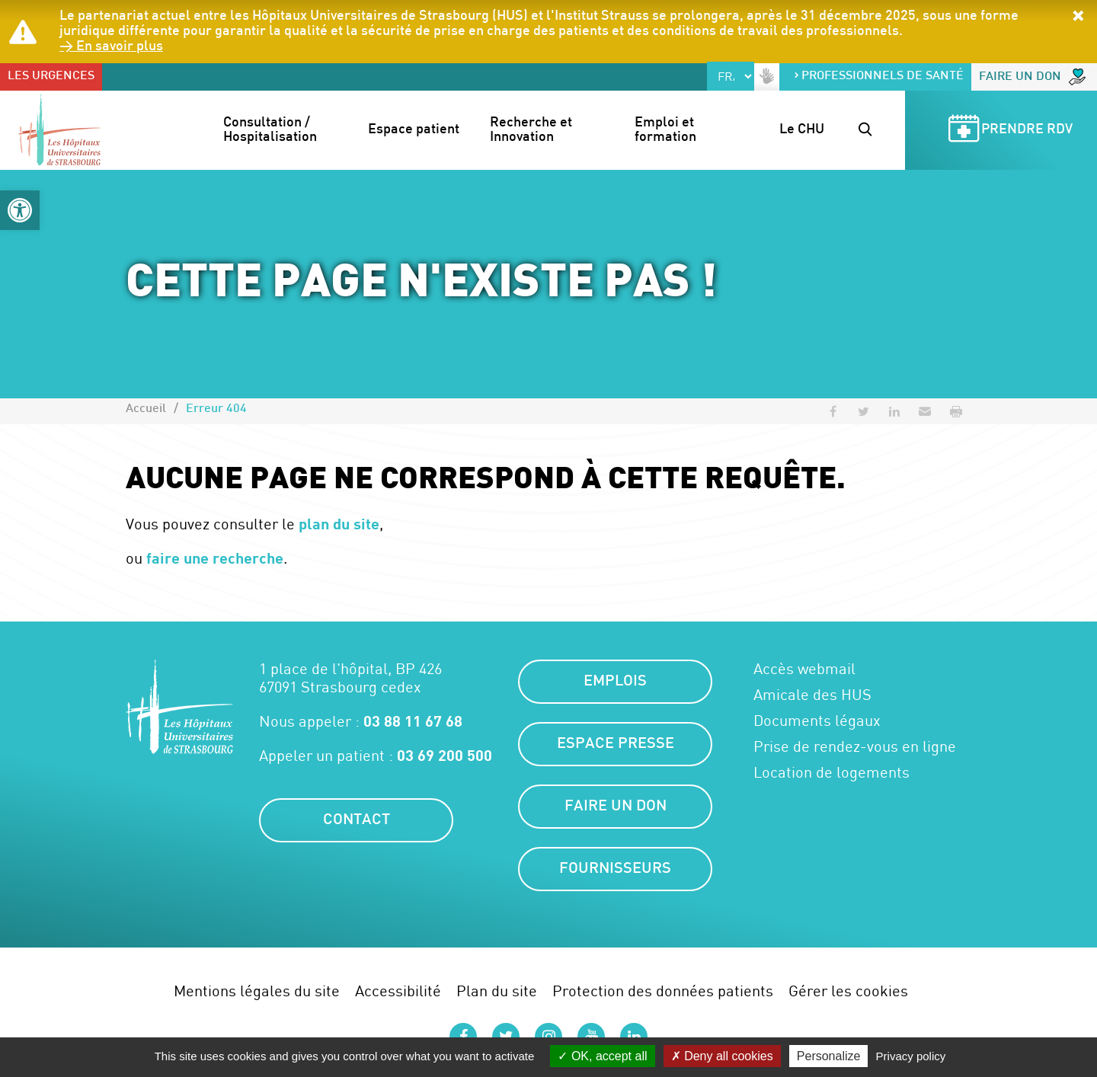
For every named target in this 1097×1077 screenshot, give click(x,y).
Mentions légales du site (257, 990)
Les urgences (51, 76)
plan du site (339, 523)
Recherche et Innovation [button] (532, 131)
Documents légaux (817, 720)
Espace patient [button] (413, 129)
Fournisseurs (615, 869)
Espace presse (615, 744)
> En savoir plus (111, 46)
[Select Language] (730, 76)
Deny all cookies (722, 1056)
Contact (356, 820)
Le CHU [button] (801, 129)
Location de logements (831, 772)
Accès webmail (804, 669)
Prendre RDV (1008, 130)
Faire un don (1032, 77)
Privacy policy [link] (911, 1056)
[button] (20, 210)
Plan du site (496, 990)
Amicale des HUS (812, 695)
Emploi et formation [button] (666, 131)
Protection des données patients (662, 990)
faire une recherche (214, 557)
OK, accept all (602, 1056)
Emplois (615, 682)
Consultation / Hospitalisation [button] (270, 131)
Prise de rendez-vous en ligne (854, 746)
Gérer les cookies (848, 990)
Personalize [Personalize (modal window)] (829, 1056)
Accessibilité (398, 990)
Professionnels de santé (878, 76)
